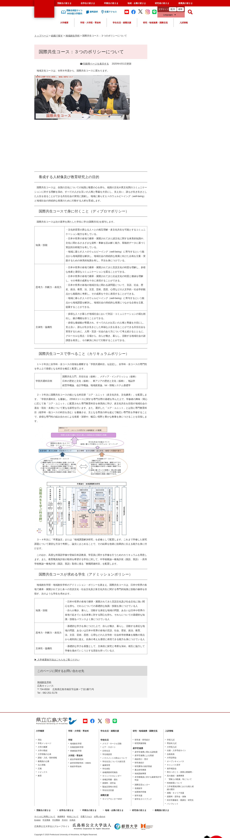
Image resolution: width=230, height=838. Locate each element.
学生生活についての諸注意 (113, 761)
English (37, 820)
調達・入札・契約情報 (47, 758)
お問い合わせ (99, 816)
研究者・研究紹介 (142, 740)
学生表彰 (106, 769)
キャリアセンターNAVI (112, 799)
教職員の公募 (43, 761)
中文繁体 (56, 820)
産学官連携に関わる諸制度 (146, 752)
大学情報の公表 (44, 754)
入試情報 (184, 22)
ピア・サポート (109, 747)
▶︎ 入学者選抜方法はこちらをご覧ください (57, 659)
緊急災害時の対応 (110, 787)
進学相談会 (171, 768)
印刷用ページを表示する (96, 63)
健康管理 (106, 765)
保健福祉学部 (76, 751)
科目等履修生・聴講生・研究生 (180, 800)
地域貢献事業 (140, 773)
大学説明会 (171, 758)
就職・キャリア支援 (175, 793)
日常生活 (106, 751)
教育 (40, 776)
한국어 (65, 820)
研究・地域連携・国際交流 (155, 22)
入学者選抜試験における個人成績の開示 (180, 787)
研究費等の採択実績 (143, 766)
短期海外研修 (140, 792)
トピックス (42, 772)
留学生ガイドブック (143, 799)
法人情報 (41, 765)
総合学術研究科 (76, 759)
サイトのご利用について (44, 816)
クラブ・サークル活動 (111, 743)
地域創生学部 (76, 743)
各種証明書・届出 (110, 779)
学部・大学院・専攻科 (90, 22)
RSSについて (72, 816)
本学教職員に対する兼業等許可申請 (148, 778)
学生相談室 (107, 754)
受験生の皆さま (64, 3)
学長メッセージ (44, 743)
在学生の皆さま (88, 3)
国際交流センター (142, 785)
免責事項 (61, 816)
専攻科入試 (171, 743)
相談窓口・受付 (141, 759)
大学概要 (64, 22)
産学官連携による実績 (144, 755)
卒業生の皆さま (111, 3)
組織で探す (57, 35)
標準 (180, 9)
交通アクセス (86, 816)
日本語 (72, 820)
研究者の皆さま (162, 3)
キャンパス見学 (173, 765)
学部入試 (171, 740)
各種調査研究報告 (110, 772)
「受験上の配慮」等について (179, 779)
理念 (40, 740)
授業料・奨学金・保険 (176, 796)
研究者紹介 (139, 763)
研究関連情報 (140, 743)
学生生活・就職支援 (122, 22)
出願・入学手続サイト (176, 750)
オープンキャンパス (175, 761)
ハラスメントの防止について (114, 758)
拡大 (172, 9)
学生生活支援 (108, 790)
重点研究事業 (140, 770)
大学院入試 (171, 747)
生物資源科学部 (76, 747)
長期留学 (138, 788)
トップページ (41, 35)
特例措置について (174, 783)
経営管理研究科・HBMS (80, 763)
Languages (168, 15)
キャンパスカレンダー (111, 776)
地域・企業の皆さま (136, 3)
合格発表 (171, 754)
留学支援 (138, 795)
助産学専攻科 (76, 766)
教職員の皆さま (185, 3)
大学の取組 (42, 750)
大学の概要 (42, 747)
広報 (40, 768)
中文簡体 (46, 820)
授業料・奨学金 (109, 783)
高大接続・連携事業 (175, 776)
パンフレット (172, 804)
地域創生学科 (73, 35)
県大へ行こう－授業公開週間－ (180, 772)
